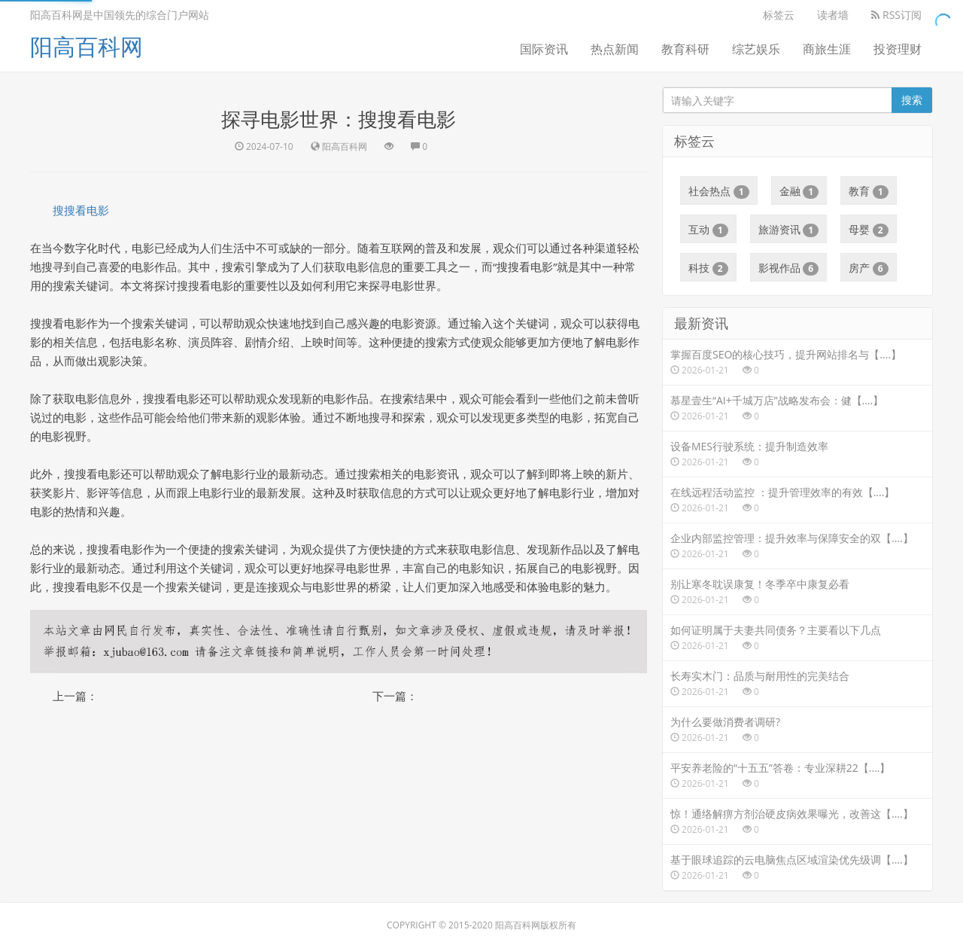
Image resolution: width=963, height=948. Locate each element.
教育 (869, 191)
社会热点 (718, 191)
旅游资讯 (788, 229)
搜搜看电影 (81, 210)
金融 (799, 191)
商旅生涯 (827, 49)
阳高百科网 (86, 46)
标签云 (778, 15)
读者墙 (833, 15)
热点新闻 (615, 49)
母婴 (869, 229)
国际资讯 (544, 49)
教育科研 (685, 49)
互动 (708, 229)
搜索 (911, 100)
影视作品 (788, 268)
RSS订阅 (896, 15)
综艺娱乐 (756, 49)
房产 (869, 268)
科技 (708, 268)
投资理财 (897, 49)
